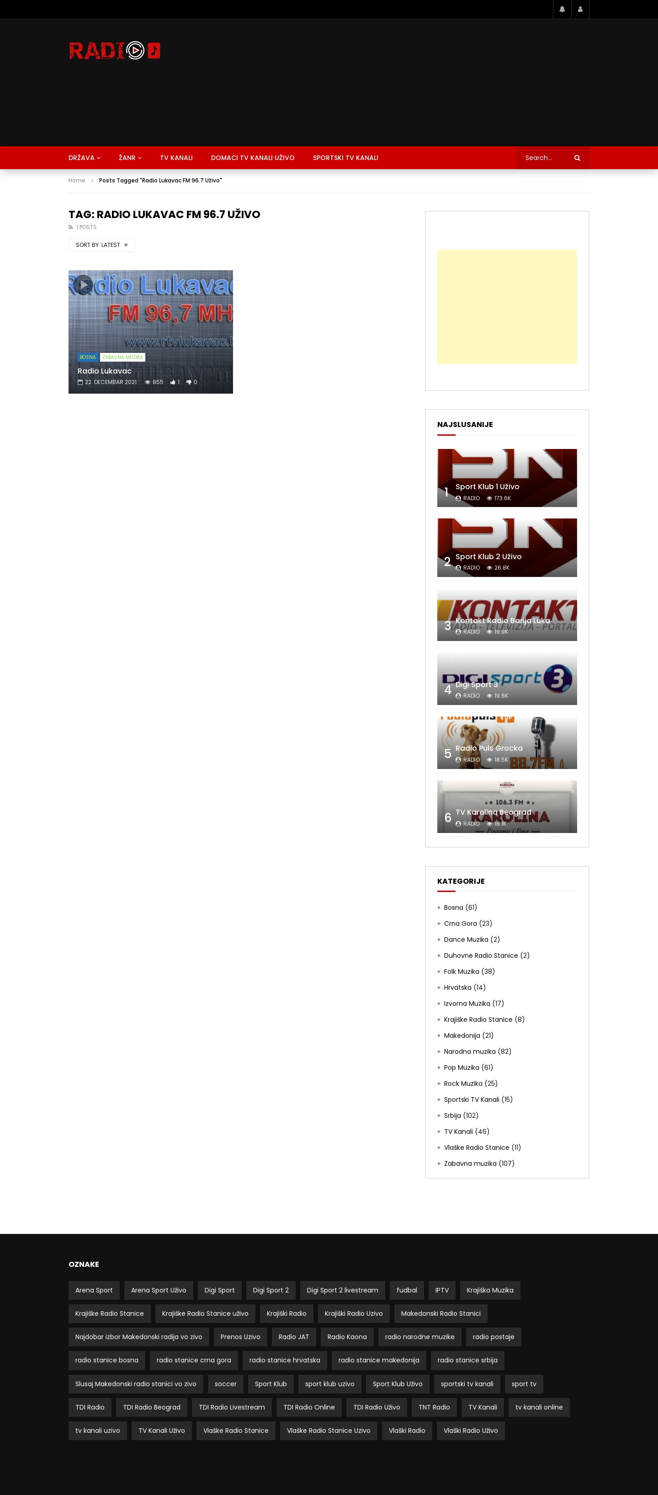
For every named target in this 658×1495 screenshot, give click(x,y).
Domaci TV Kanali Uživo (253, 157)
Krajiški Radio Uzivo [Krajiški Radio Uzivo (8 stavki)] (354, 1313)
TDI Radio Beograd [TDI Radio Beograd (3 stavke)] (151, 1407)
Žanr (127, 157)
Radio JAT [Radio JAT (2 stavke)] (294, 1336)
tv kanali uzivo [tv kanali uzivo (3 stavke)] (97, 1430)
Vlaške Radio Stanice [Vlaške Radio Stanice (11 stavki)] (236, 1430)
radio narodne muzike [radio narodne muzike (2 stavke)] (420, 1336)
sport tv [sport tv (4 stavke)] (524, 1383)
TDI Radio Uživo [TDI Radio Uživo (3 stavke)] (376, 1407)
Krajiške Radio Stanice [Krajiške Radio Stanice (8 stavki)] (109, 1313)
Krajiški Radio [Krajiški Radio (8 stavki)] (287, 1313)
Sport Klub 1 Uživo (488, 486)
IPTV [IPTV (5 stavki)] (442, 1290)
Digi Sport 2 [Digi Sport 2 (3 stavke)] (271, 1290)
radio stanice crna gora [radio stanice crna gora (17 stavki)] (194, 1360)
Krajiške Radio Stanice (478, 1019)
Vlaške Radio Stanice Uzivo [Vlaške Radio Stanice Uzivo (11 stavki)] (329, 1430)
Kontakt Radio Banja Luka (503, 620)
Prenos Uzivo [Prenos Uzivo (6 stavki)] (240, 1336)
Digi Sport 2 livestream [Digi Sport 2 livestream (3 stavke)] (342, 1290)
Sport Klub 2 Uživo (489, 556)
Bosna (88, 357)
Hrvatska (458, 987)
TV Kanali (176, 157)
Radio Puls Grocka (489, 748)
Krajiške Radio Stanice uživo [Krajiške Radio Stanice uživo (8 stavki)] (205, 1313)
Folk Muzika (461, 971)
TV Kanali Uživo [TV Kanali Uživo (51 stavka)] (161, 1430)
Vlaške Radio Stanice (476, 1147)
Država (82, 157)
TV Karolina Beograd (493, 812)
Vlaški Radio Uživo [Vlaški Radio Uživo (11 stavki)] (471, 1430)
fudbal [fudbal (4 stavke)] (407, 1290)
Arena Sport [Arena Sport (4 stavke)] (94, 1290)
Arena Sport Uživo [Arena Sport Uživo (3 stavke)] (158, 1290)
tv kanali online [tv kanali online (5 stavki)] (539, 1407)
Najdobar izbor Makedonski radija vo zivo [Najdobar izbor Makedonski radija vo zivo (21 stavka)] (138, 1336)
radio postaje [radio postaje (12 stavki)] (494, 1336)
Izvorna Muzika (467, 1003)
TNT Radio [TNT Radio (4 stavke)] (434, 1407)
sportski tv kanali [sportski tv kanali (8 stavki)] (467, 1383)
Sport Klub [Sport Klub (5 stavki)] (271, 1383)
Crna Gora (460, 923)
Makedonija (462, 1035)
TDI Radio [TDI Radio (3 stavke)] (90, 1407)
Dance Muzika (466, 939)
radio (471, 498)
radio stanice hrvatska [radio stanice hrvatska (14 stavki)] (284, 1360)
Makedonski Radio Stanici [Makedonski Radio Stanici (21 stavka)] (441, 1313)
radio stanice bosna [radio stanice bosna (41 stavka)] (106, 1360)
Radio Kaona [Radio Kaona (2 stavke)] (347, 1336)
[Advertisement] (423, 82)
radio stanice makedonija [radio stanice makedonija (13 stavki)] (379, 1360)
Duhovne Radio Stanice (481, 955)
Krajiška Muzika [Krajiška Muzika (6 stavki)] (490, 1290)
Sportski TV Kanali (345, 157)
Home (77, 180)
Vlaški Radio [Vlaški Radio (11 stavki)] (407, 1430)
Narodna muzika (470, 1051)
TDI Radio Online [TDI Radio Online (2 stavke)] (309, 1407)
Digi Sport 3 (477, 684)
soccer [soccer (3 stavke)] (226, 1383)
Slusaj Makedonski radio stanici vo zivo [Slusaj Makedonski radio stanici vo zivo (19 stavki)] (135, 1383)
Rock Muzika (463, 1083)
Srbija (452, 1115)
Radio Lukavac (105, 371)
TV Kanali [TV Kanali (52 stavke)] (482, 1407)
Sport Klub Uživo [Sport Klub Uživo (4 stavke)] (398, 1383)
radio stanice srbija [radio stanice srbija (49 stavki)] (468, 1360)
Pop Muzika (461, 1067)
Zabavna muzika (122, 357)
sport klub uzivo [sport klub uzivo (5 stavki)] (330, 1383)
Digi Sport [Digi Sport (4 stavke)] (220, 1290)
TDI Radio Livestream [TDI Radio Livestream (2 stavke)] (232, 1407)
